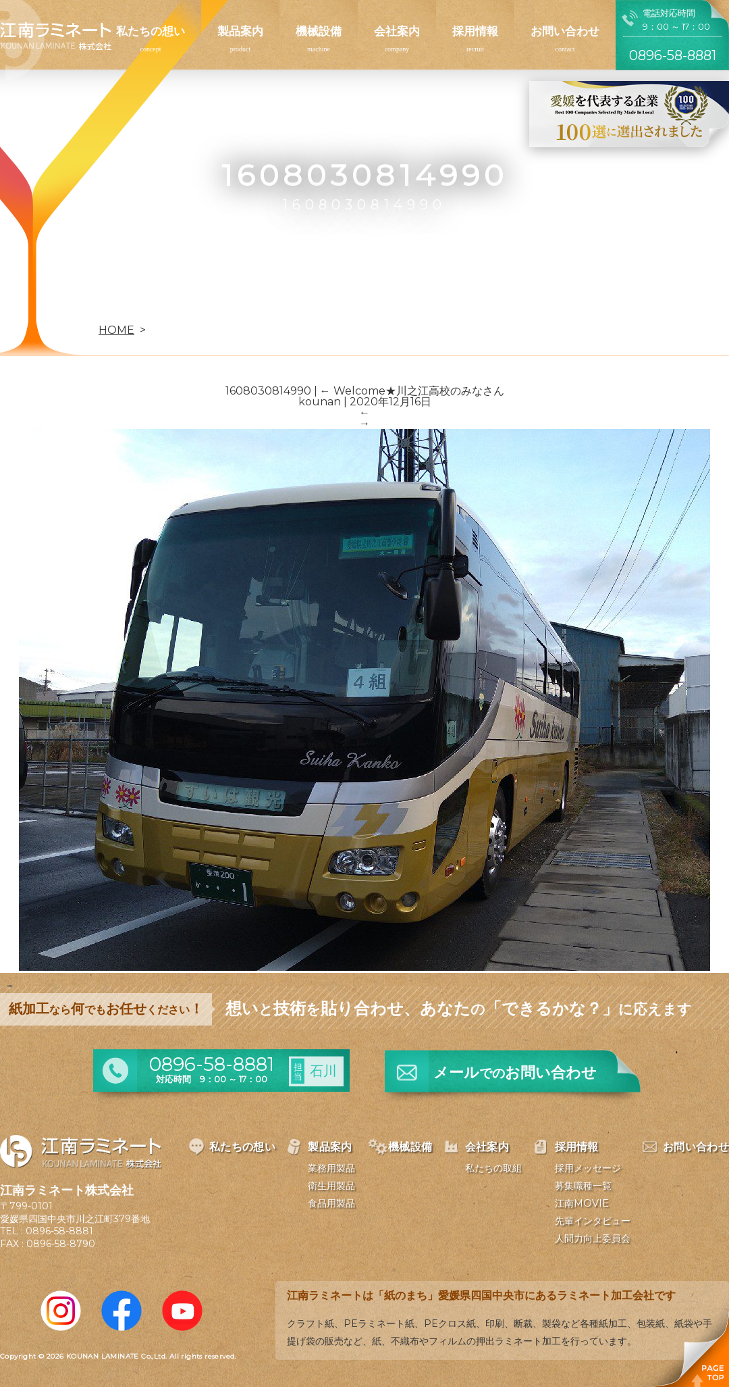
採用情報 (475, 31)
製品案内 (240, 31)
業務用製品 (331, 1168)
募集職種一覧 (583, 1186)
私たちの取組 (493, 1168)
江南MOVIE (582, 1203)
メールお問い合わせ (515, 1072)
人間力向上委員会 (592, 1238)
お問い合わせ (565, 31)
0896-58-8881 (59, 1231)
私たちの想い (150, 31)
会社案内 (397, 31)
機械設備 (319, 31)
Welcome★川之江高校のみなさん (412, 390)
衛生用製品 (331, 1186)
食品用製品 (331, 1203)
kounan (319, 401)
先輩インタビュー (592, 1221)
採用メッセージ (588, 1168)
